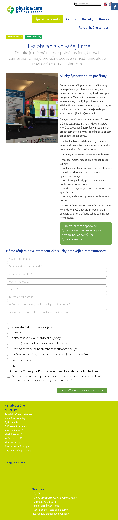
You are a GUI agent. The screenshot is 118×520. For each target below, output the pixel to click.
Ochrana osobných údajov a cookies (89, 502)
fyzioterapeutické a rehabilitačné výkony (36, 338)
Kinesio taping (12, 446)
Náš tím (36, 409)
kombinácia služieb (23, 360)
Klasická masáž (13, 438)
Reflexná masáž (13, 442)
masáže (16, 332)
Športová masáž (13, 434)
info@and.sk (45, 470)
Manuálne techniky (14, 422)
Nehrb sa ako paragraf (44, 421)
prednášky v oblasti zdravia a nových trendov (39, 343)
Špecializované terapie (16, 450)
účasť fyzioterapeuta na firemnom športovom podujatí (45, 349)
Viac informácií (88, 499)
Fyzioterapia (11, 426)
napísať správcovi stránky (62, 502)
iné (13, 365)
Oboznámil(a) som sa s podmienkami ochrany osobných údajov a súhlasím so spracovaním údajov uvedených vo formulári (58, 378)
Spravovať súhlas (59, 504)
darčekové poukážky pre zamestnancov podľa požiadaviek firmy (51, 354)
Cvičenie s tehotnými (16, 430)
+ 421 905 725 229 (43, 466)
